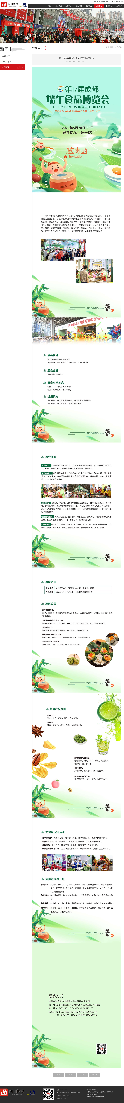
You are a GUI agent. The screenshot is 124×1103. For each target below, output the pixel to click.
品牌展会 (68, 6)
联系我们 (119, 6)
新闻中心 (99, 6)
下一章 (82, 1074)
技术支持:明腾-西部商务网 (93, 1096)
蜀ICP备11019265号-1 (92, 1094)
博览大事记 (7, 61)
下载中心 (109, 6)
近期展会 (6, 67)
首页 (50, 6)
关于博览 (58, 6)
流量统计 (103, 1096)
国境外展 (79, 6)
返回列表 (94, 1074)
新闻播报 (6, 56)
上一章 (70, 1074)
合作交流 (89, 6)
